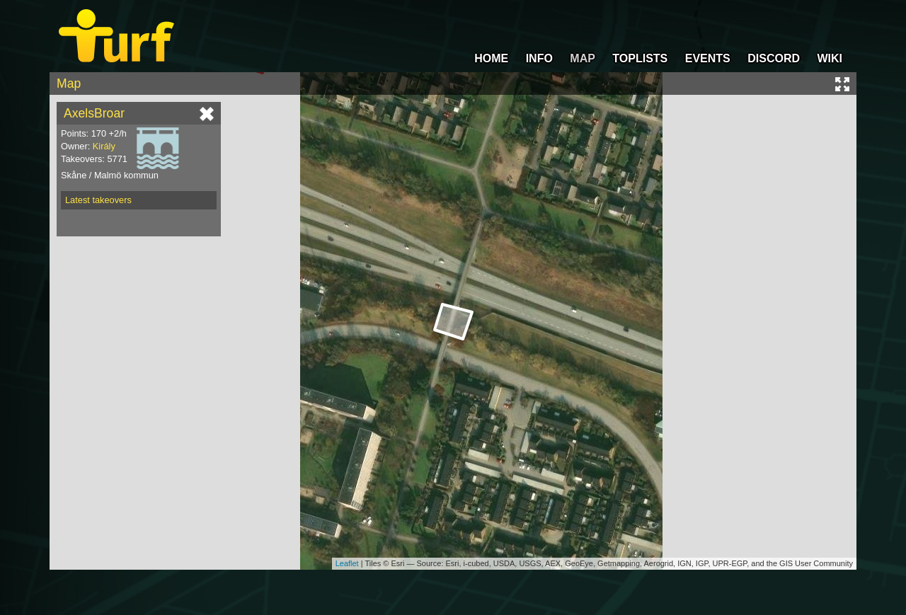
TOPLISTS (639, 58)
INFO (539, 58)
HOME (491, 58)
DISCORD (773, 58)
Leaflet (347, 563)
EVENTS (707, 58)
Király (104, 146)
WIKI (829, 58)
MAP (582, 58)
